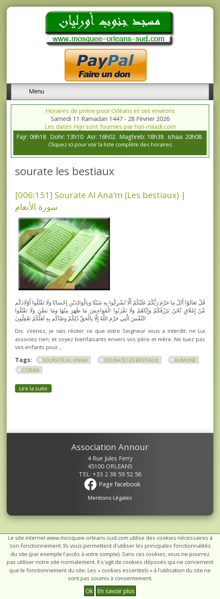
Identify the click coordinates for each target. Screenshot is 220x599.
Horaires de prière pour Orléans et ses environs (110, 111)
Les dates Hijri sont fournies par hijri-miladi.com (110, 127)
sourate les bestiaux (131, 360)
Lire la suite (35, 388)
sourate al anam (65, 360)
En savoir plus (116, 591)
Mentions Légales (110, 497)
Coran (30, 370)
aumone (185, 360)
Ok (89, 591)
